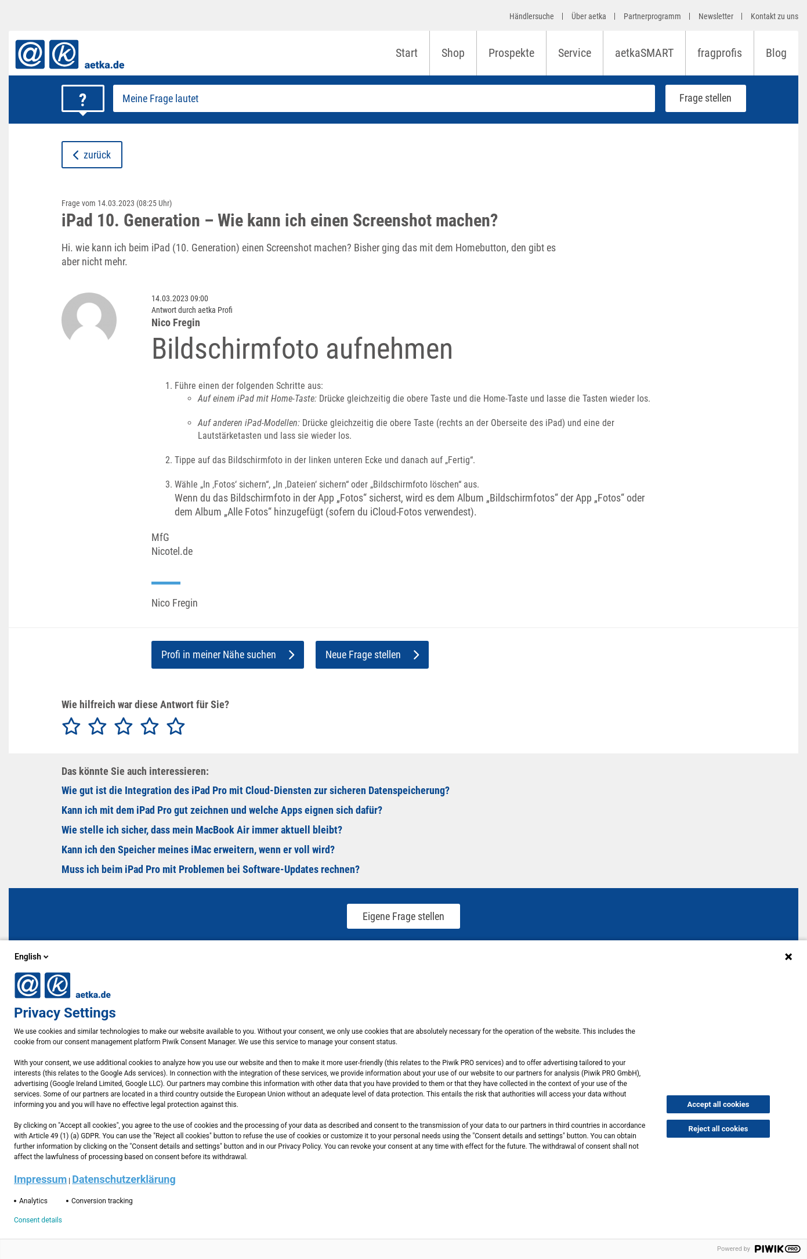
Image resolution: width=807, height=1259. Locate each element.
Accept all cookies (718, 1104)
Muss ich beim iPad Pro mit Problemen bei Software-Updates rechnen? (210, 869)
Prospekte (511, 53)
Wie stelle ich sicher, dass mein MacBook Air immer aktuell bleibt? (201, 830)
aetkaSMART (644, 53)
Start (407, 53)
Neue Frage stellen (372, 654)
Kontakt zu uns (774, 16)
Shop (453, 53)
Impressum (40, 1179)
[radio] (71, 726)
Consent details (38, 1220)
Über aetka (588, 16)
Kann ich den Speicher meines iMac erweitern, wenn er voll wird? (198, 849)
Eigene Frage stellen (403, 916)
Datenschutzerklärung (124, 1179)
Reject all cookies (718, 1128)
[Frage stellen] (384, 98)
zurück (92, 155)
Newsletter (716, 16)
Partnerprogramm (652, 16)
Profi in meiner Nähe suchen (227, 654)
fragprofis (719, 53)
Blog (776, 53)
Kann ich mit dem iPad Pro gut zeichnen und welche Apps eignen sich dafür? (221, 810)
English (32, 956)
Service (574, 53)
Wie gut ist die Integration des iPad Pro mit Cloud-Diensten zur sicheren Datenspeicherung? (255, 790)
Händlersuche (531, 16)
